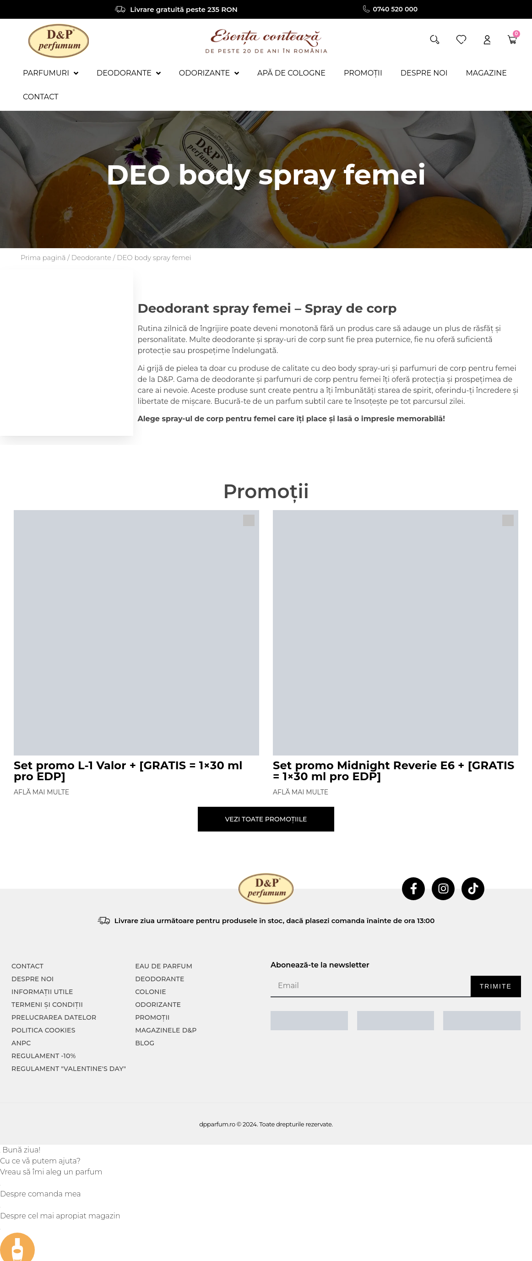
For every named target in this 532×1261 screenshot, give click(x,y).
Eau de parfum (163, 966)
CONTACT (27, 966)
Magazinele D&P (165, 1030)
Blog (144, 1043)
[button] (435, 39)
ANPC (21, 1043)
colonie (150, 992)
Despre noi (32, 979)
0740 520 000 (395, 9)
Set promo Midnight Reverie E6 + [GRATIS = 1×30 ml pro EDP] (394, 771)
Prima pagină (43, 258)
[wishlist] (461, 39)
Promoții (152, 1017)
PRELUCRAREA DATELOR (53, 1017)
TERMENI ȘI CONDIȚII (47, 1004)
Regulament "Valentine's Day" (68, 1069)
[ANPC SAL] (309, 1020)
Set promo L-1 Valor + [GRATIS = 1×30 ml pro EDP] (128, 771)
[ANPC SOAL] (395, 1020)
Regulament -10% (43, 1056)
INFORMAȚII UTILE (42, 992)
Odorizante (158, 1004)
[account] (487, 39)
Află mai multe (41, 792)
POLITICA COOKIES (43, 1030)
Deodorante (91, 258)
